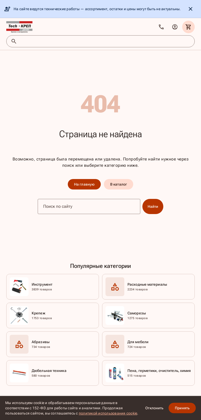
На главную (84, 184)
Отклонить (154, 408)
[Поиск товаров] (105, 41)
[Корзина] (188, 27)
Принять (182, 408)
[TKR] (19, 27)
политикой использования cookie (108, 413)
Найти (153, 206)
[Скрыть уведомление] (190, 9)
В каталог (118, 184)
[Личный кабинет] (175, 27)
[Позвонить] (161, 27)
